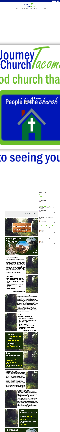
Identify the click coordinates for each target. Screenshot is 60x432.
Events (31, 8)
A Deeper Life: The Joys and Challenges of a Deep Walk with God (28, 187)
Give (39, 8)
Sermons (21, 8)
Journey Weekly (44, 8)
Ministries (26, 8)
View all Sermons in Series (43, 246)
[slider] (16, 213)
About (17, 8)
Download (8, 215)
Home (14, 8)
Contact (35, 8)
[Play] (7, 213)
